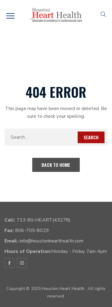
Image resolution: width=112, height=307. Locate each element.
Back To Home (56, 164)
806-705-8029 (31, 230)
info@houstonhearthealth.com (51, 241)
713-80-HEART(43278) (43, 220)
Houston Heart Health (64, 288)
